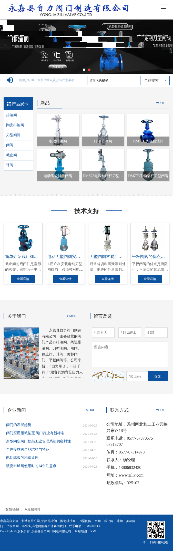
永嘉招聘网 (32, 509)
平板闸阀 (12, 526)
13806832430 (92, 526)
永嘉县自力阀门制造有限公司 (51, 531)
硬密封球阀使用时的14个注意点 (31, 466)
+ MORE (159, 103)
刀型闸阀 (13, 135)
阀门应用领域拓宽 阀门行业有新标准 (35, 433)
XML (93, 531)
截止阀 (11, 155)
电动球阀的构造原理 (22, 458)
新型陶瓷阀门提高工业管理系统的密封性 (38, 441)
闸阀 (9, 145)
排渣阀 (11, 115)
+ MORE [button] (72, 316)
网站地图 (81, 531)
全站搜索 (151, 80)
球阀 (9, 165)
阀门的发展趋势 (18, 425)
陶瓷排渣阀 (15, 125)
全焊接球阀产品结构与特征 (27, 449)
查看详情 (23, 279)
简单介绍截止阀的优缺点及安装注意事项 (46, 80)
